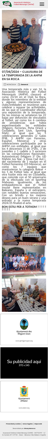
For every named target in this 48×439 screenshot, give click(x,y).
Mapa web (38, 424)
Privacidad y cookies (13, 424)
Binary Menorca (29, 428)
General (24, 84)
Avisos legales (28, 424)
